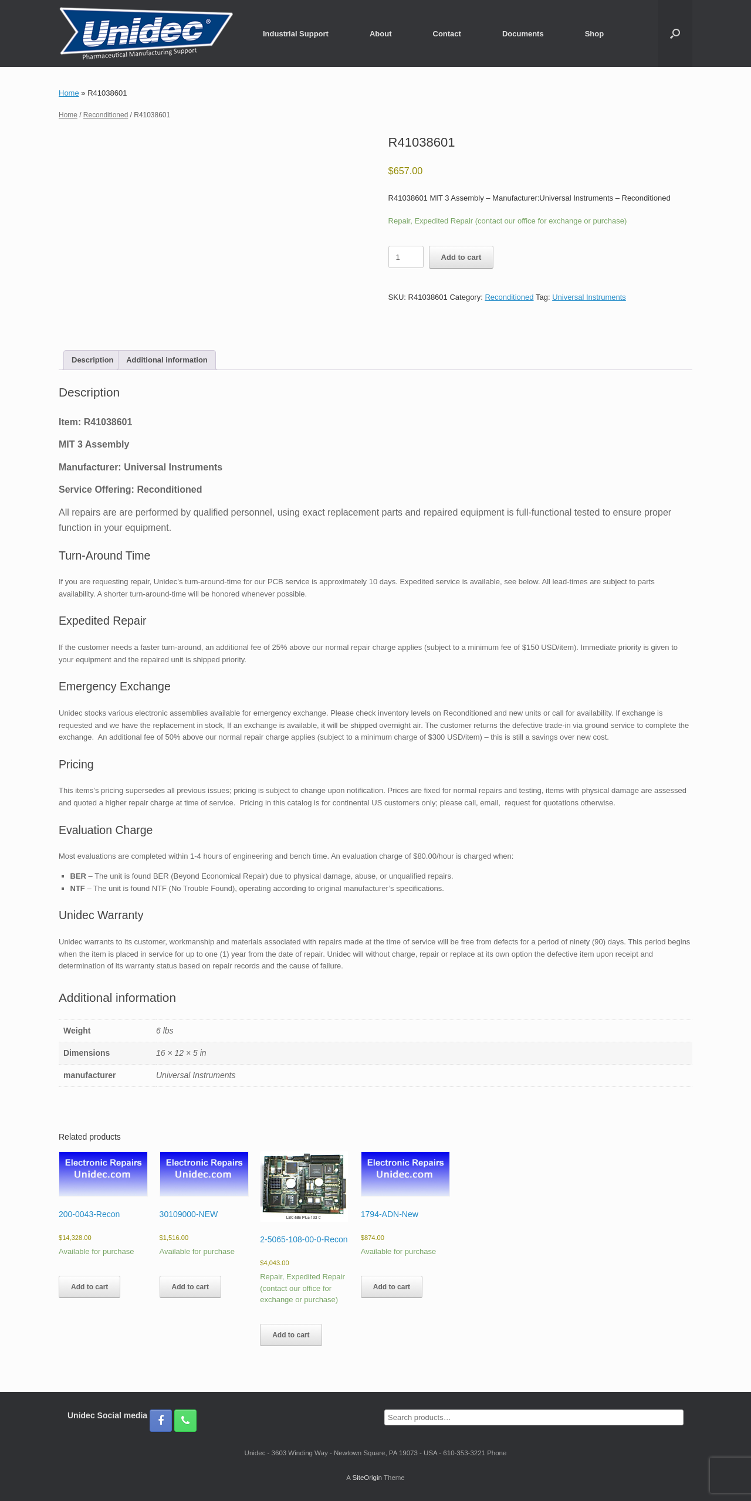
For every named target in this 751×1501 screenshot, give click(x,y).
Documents (523, 33)
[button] (675, 33)
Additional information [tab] (167, 359)
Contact (447, 33)
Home (69, 93)
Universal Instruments (589, 297)
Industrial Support (296, 33)
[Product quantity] (406, 257)
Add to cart (461, 257)
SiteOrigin (367, 1477)
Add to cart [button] (89, 1287)
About (381, 33)
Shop (594, 33)
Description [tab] (93, 359)
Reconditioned (105, 115)
